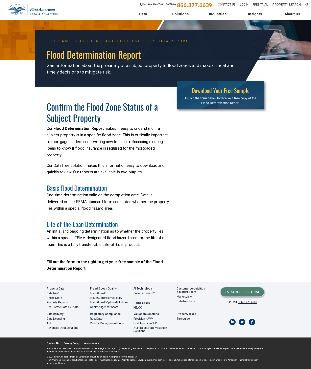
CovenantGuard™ (144, 293)
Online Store (54, 297)
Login (244, 4)
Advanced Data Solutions (62, 327)
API (49, 323)
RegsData (96, 318)
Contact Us (227, 4)
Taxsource (183, 318)
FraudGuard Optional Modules (109, 302)
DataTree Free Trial (242, 292)
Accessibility (91, 343)
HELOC (137, 307)
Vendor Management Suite (107, 323)
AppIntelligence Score (104, 307)
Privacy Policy (72, 343)
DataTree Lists (186, 301)
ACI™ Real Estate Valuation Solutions (150, 329)
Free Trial (260, 4)
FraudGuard (98, 293)
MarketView (184, 296)
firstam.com (81, 360)
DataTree (53, 293)
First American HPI (145, 323)
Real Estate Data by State (63, 307)
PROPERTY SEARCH (286, 5)
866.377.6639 (194, 5)
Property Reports (57, 302)
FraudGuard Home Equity (106, 297)
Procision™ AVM (143, 318)
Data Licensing (56, 318)
